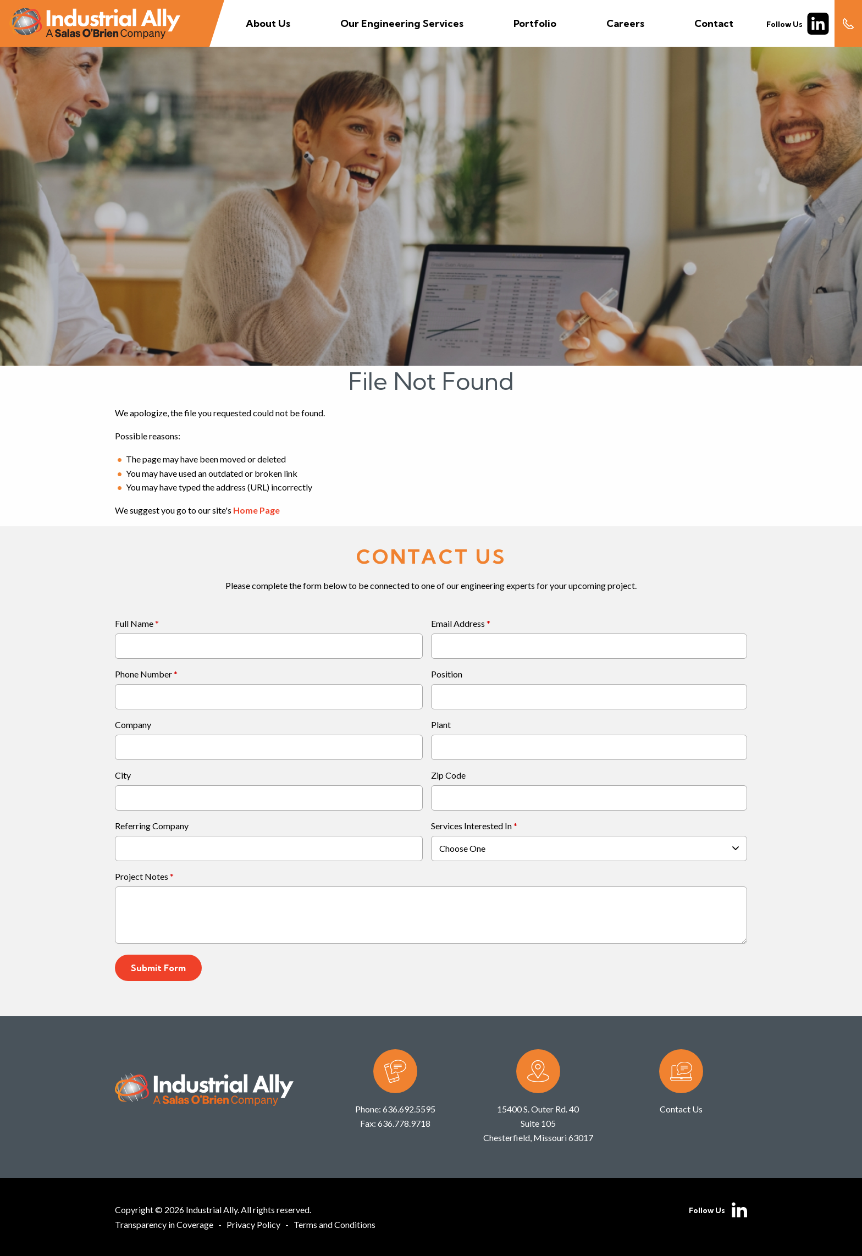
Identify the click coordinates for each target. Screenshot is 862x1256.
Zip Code (448, 775)
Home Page (256, 510)
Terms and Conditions (334, 1224)
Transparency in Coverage (164, 1224)
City (123, 775)
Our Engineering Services (401, 23)
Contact (713, 23)
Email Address (458, 624)
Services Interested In (471, 826)
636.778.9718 (404, 1123)
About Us (268, 23)
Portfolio (534, 23)
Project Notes (141, 877)
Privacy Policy (253, 1224)
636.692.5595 (409, 1109)
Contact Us (681, 1109)
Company (133, 725)
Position (446, 674)
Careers (625, 23)
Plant (441, 725)
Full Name (134, 624)
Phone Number (143, 674)
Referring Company (152, 826)
